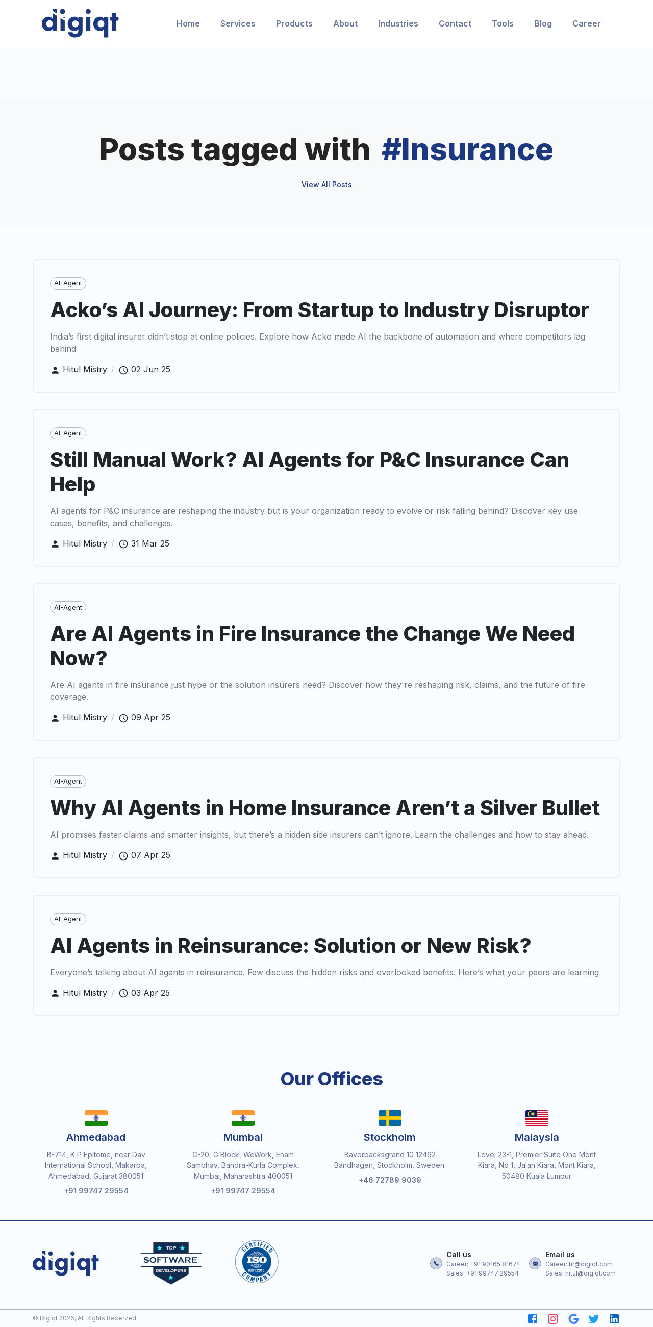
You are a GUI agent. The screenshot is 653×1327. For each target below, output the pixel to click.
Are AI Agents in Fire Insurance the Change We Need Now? (312, 649)
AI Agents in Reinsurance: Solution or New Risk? (291, 948)
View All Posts (327, 188)
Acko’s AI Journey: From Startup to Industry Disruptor (319, 313)
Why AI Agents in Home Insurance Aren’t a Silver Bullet (325, 811)
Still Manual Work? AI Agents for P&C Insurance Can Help (309, 475)
